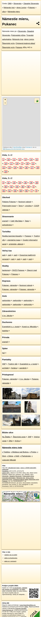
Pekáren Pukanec (9, 202)
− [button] (5, 103)
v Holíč (16, 456)
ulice (4, 12)
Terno (20, 206)
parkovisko (6, 300)
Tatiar (27, 221)
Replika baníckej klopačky (12, 236)
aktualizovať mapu (14, 468)
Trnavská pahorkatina (9, 478)
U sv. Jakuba (7, 316)
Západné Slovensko (31, 3)
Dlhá (10, 441)
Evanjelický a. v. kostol (11, 327)
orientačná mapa (13, 240)
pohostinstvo (7, 225)
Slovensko (17, 3)
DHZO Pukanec (18, 270)
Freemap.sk (28, 147)
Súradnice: (5, 471)
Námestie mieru (14, 12)
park (4, 255)
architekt (5, 368)
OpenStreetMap (17, 147)
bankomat (6, 270)
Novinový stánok (24, 202)
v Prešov (33, 452)
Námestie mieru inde (12, 447)
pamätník (23, 368)
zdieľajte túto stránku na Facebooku (14, 588)
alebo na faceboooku (10, 558)
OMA (10, 3)
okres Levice (21, 8)
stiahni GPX (6, 473)
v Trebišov (6, 452)
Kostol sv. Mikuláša (29, 327)
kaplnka (5, 331)
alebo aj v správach (10, 561)
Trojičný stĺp (12, 364)
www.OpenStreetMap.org (27, 605)
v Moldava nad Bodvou (20, 452)
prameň (5, 221)
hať (3, 353)
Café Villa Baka (16, 221)
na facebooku (17, 588)
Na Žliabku (6, 437)
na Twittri (22, 589)
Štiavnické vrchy (8, 43)
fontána (14, 368)
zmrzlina (28, 206)
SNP (4, 364)
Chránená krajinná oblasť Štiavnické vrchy (26, 479)
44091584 (5, 469)
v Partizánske (25, 456)
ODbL (26, 606)
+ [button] (5, 99)
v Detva (10, 456)
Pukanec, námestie (9, 285)
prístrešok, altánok (16, 244)
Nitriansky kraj (9, 8)
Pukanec (31, 8)
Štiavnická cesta (19, 437)
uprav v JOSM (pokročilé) (28, 468)
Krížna (17, 441)
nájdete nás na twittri (10, 555)
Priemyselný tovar (9, 206)
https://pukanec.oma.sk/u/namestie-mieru (14, 149)
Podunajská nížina (18, 35)
